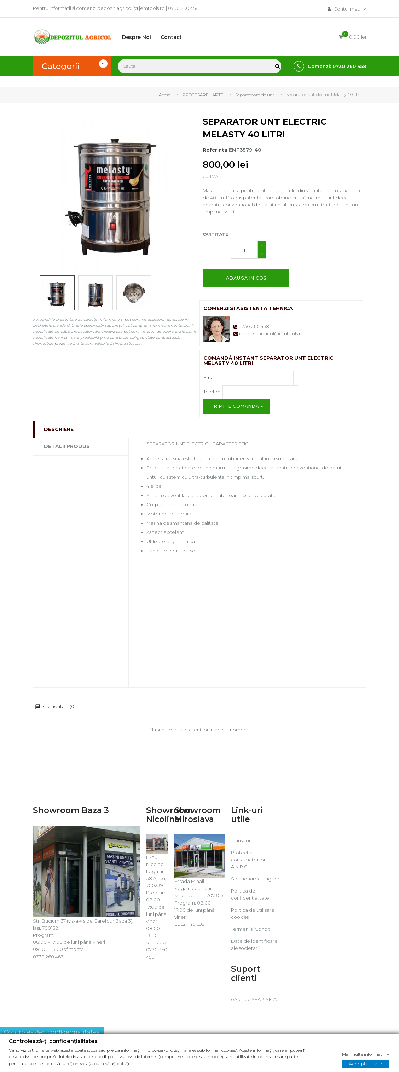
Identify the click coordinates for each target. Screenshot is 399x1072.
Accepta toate (365, 1063)
